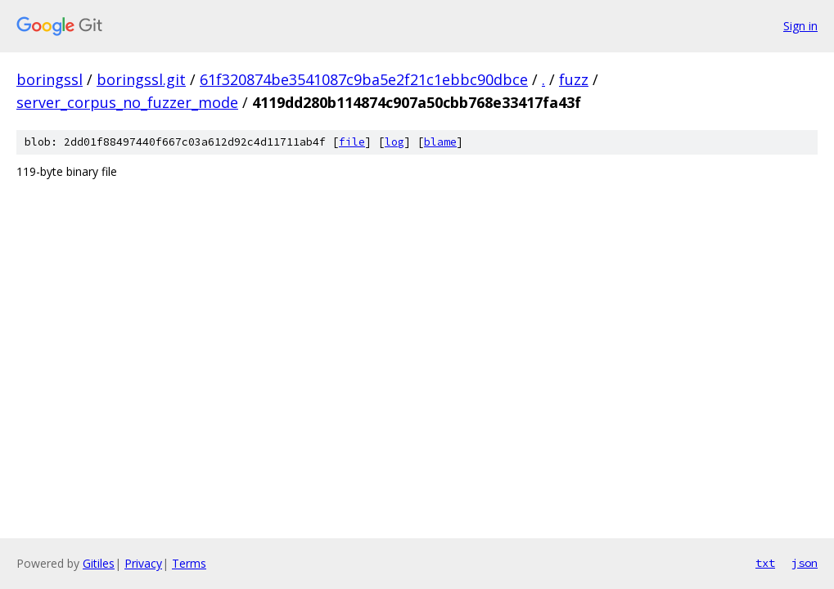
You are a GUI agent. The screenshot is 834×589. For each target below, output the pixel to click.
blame (440, 142)
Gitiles (99, 563)
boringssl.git (141, 79)
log (394, 142)
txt (765, 562)
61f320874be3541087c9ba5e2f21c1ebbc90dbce (364, 79)
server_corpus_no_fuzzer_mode (127, 102)
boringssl (49, 79)
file (352, 142)
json (804, 562)
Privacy (143, 563)
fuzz (573, 79)
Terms (189, 563)
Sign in (800, 26)
